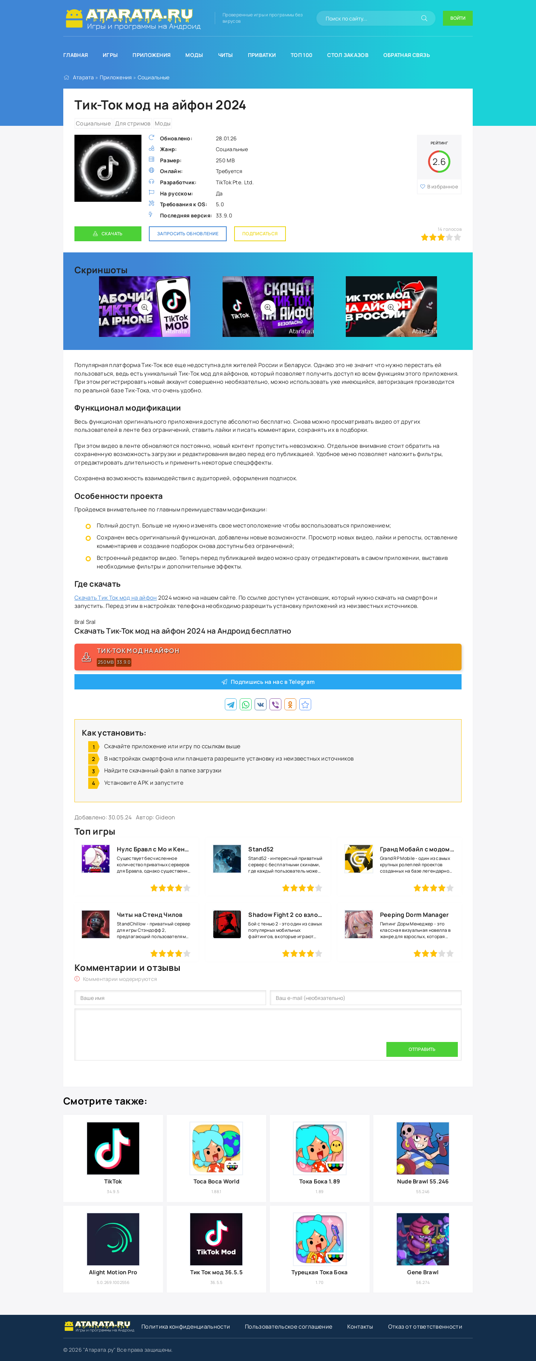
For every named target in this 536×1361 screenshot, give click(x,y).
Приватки (262, 54)
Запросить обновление (187, 233)
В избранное (439, 186)
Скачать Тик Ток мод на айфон (115, 598)
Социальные (154, 77)
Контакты (360, 1326)
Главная (75, 54)
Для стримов (132, 123)
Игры (110, 54)
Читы (225, 54)
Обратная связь (406, 54)
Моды (194, 54)
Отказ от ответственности (425, 1326)
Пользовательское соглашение (288, 1326)
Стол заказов (347, 54)
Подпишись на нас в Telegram (273, 682)
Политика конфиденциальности (185, 1326)
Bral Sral (85, 622)
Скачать (112, 233)
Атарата (83, 77)
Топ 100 (301, 54)
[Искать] (424, 18)
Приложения (151, 54)
